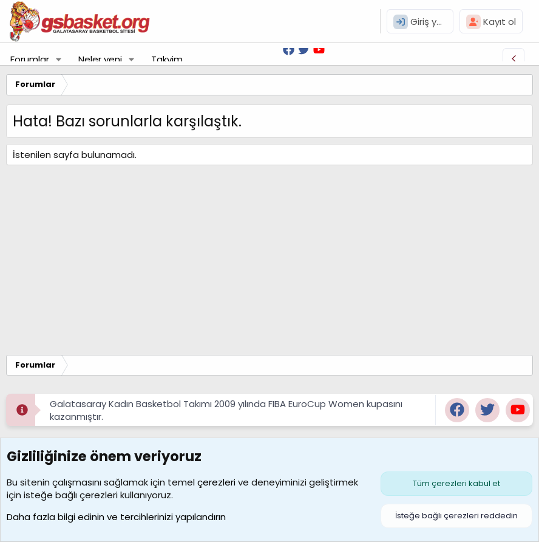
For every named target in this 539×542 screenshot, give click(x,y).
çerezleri (216, 482)
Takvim (167, 59)
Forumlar (29, 59)
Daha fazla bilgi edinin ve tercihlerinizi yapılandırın (116, 516)
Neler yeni (100, 59)
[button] (58, 59)
